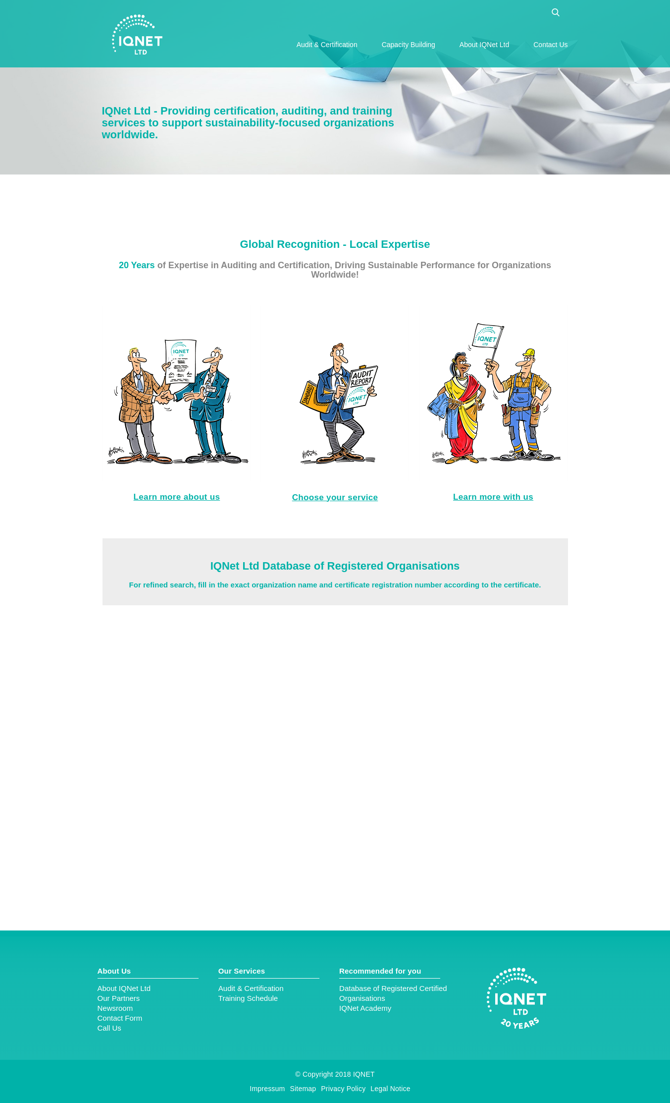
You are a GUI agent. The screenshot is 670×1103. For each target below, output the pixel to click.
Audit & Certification (327, 45)
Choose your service (335, 497)
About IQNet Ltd (484, 45)
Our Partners (119, 998)
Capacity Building (408, 45)
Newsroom (115, 1008)
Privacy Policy (343, 1089)
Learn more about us (177, 497)
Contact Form (120, 1018)
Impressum (267, 1089)
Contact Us (550, 45)
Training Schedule (248, 998)
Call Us (109, 1028)
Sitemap (303, 1089)
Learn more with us (493, 497)
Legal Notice (390, 1089)
